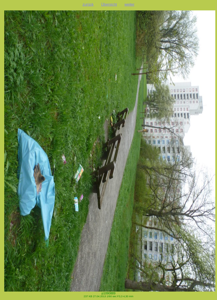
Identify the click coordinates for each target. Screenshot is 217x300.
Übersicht (109, 4)
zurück (87, 4)
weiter (129, 4)
